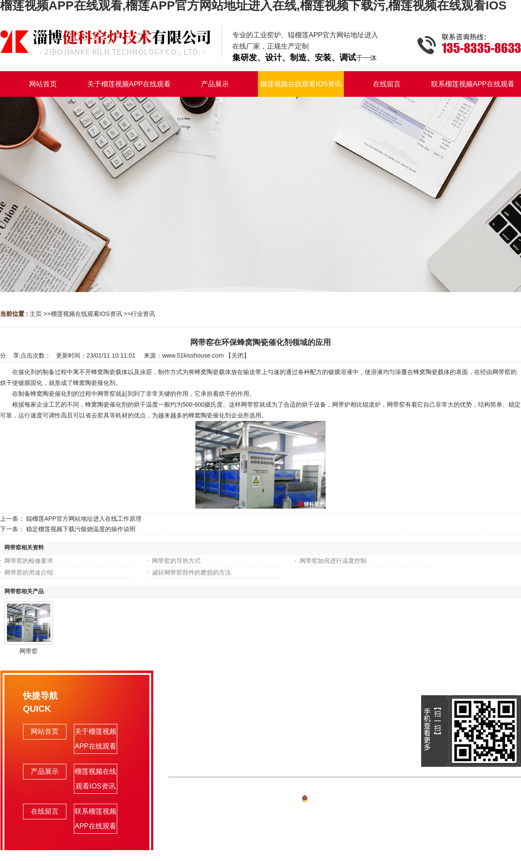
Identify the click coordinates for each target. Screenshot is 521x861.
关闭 (237, 355)
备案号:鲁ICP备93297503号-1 (345, 799)
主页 (36, 313)
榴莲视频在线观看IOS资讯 (86, 313)
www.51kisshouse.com (193, 355)
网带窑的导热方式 (176, 560)
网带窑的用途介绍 (28, 572)
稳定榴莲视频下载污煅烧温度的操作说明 (80, 529)
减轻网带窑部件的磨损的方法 (191, 572)
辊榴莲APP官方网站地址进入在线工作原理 (84, 518)
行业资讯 (143, 313)
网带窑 (29, 650)
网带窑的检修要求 (28, 560)
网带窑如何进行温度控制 (333, 560)
